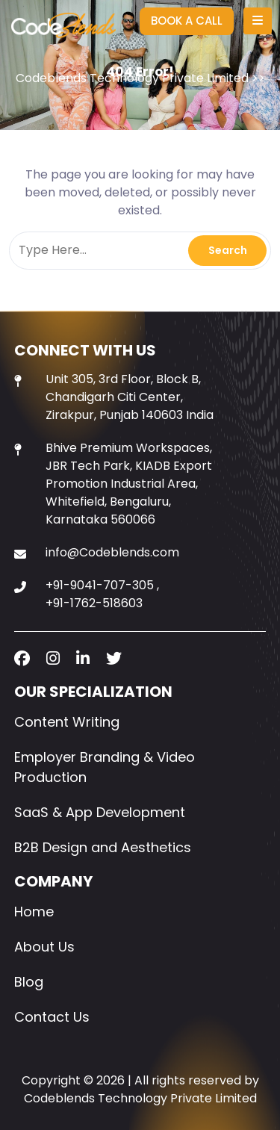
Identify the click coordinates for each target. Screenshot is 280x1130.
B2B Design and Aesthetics (102, 847)
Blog (28, 981)
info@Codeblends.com (112, 552)
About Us (44, 946)
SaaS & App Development (99, 812)
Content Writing (66, 722)
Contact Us (52, 1017)
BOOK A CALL (187, 20)
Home (34, 911)
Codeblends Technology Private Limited (132, 78)
